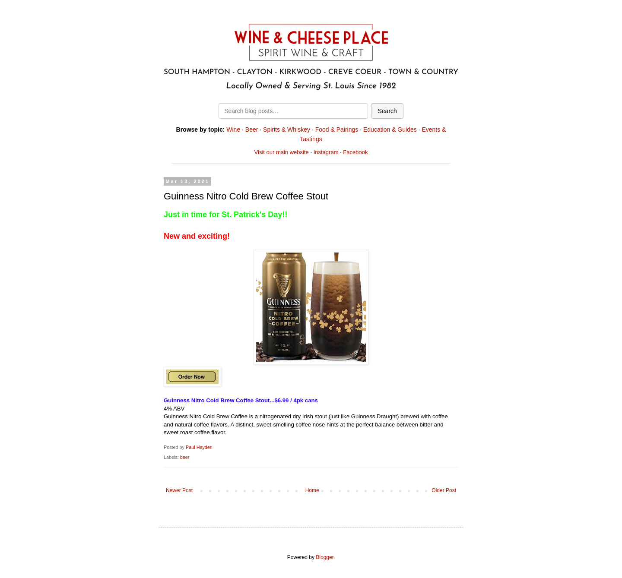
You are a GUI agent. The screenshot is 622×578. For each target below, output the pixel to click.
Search (387, 110)
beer (185, 457)
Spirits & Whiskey (286, 129)
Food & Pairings (337, 129)
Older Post (444, 490)
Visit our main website (281, 152)
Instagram (326, 152)
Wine (233, 129)
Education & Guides (390, 129)
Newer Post (179, 490)
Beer (251, 129)
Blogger (324, 557)
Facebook (355, 152)
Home (312, 490)
